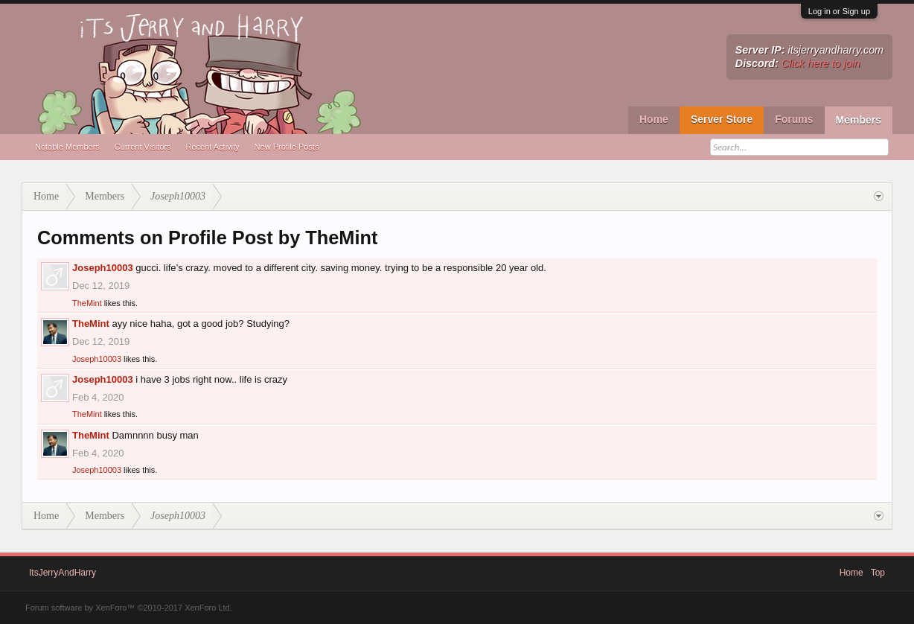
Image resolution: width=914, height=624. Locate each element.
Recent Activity (212, 146)
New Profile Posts (287, 146)
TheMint (87, 303)
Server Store (721, 119)
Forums (794, 119)
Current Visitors (143, 146)
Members (858, 120)
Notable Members (67, 146)
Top (878, 572)
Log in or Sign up (839, 11)
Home (653, 119)
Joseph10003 (102, 267)
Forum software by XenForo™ (128, 607)
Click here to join (821, 63)
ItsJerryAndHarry (62, 572)
